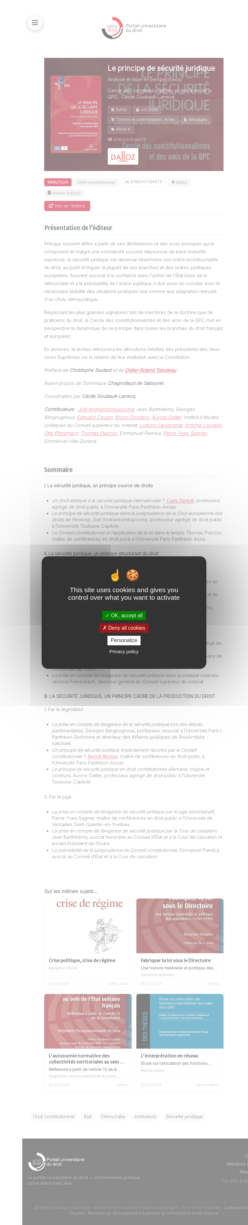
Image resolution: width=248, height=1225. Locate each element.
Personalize (124, 640)
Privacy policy (124, 651)
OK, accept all (123, 615)
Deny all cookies (124, 628)
